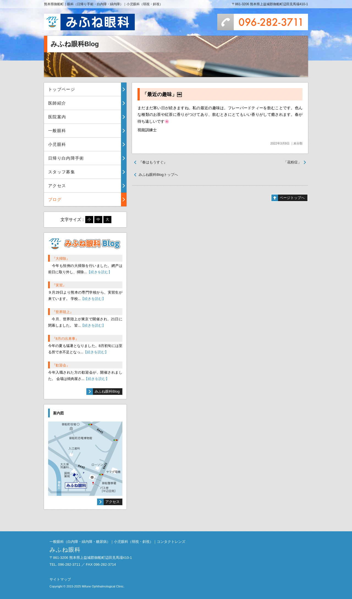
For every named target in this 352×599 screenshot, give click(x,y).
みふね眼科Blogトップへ (158, 175)
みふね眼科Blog (107, 391)
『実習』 (59, 285)
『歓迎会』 (61, 365)
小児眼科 (57, 144)
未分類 (297, 143)
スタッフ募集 (61, 171)
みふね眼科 (89, 22)
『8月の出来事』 (65, 339)
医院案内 (57, 116)
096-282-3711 (262, 22)
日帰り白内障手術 (66, 158)
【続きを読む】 (99, 272)
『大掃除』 (61, 258)
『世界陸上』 (62, 312)
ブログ (55, 199)
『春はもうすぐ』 (153, 162)
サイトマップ (60, 579)
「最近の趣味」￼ (162, 94)
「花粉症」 (292, 162)
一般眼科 (57, 130)
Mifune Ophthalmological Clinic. (103, 586)
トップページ (61, 89)
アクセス (57, 185)
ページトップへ (292, 198)
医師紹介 (57, 103)
